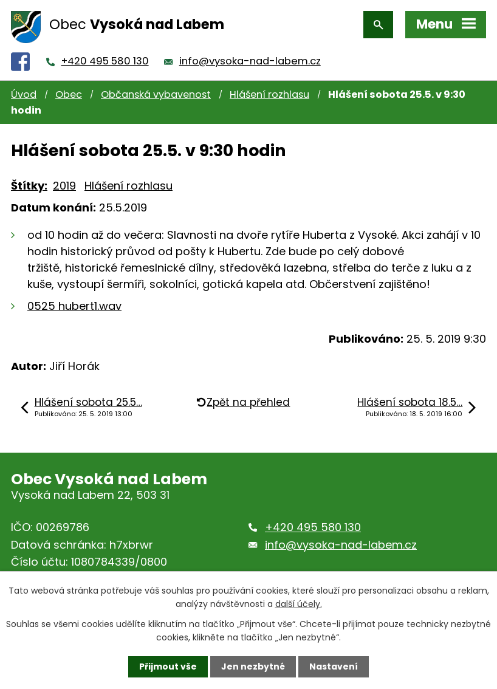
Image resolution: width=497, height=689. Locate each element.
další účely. (298, 604)
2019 (64, 185)
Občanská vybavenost (156, 94)
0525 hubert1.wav (74, 306)
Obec (68, 94)
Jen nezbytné (253, 666)
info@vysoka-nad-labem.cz (250, 61)
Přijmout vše (168, 666)
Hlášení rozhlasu (269, 94)
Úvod (23, 94)
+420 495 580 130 (105, 61)
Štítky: (29, 185)
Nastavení (333, 666)
